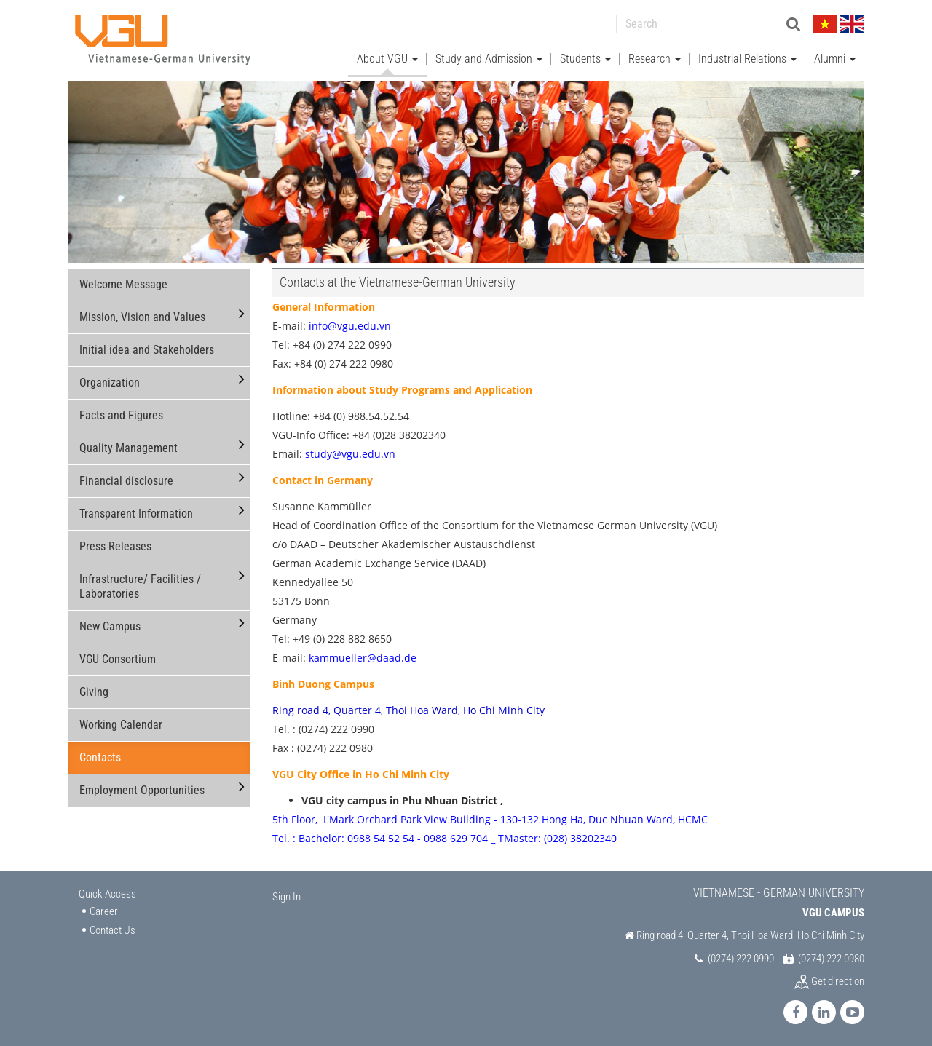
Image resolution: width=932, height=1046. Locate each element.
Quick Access (107, 893)
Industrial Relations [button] (747, 59)
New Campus (110, 626)
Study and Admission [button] (488, 59)
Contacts (100, 757)
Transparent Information (136, 513)
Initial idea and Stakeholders (146, 350)
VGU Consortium (117, 659)
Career (104, 911)
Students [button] (585, 59)
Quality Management (128, 448)
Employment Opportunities (142, 790)
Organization (109, 382)
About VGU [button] (387, 59)
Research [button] (654, 59)
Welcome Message (123, 284)
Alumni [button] (835, 59)
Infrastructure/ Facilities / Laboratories (140, 586)
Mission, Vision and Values (142, 317)
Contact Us (112, 930)
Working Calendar (120, 725)
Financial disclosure (126, 481)
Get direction (837, 981)
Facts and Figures (121, 415)
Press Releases (115, 546)
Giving (93, 692)
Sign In (286, 896)
